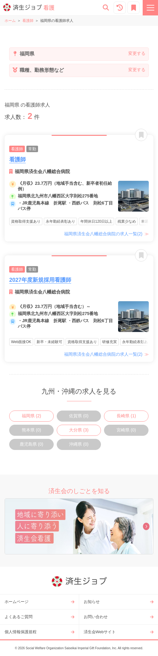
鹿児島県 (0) (31, 444)
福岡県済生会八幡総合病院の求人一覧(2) (104, 233)
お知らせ (92, 601)
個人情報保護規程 (21, 632)
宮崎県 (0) (126, 429)
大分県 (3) (78, 429)
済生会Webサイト (100, 632)
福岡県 (26, 53)
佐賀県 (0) (78, 415)
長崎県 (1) (126, 415)
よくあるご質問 (19, 616)
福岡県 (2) (31, 415)
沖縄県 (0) (78, 444)
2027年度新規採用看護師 (40, 280)
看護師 (27, 20)
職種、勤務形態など (41, 70)
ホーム (10, 20)
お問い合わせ (96, 616)
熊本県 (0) (31, 429)
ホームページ (17, 601)
